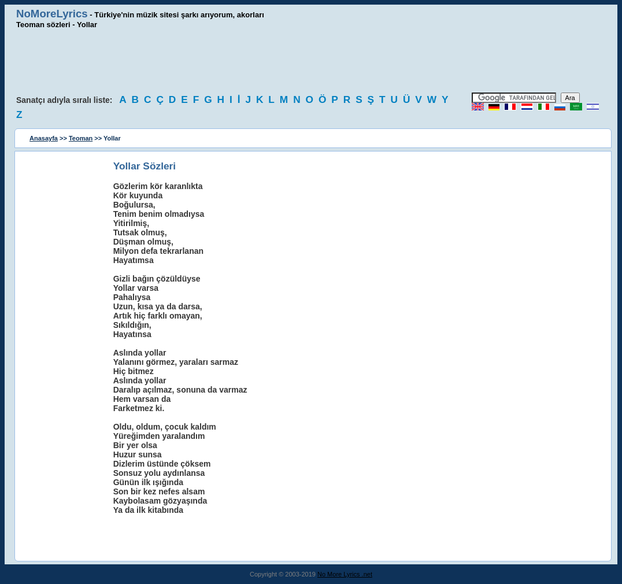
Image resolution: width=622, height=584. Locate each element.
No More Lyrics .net (344, 574)
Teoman (80, 138)
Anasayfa (43, 138)
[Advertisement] (311, 61)
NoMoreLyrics (52, 14)
